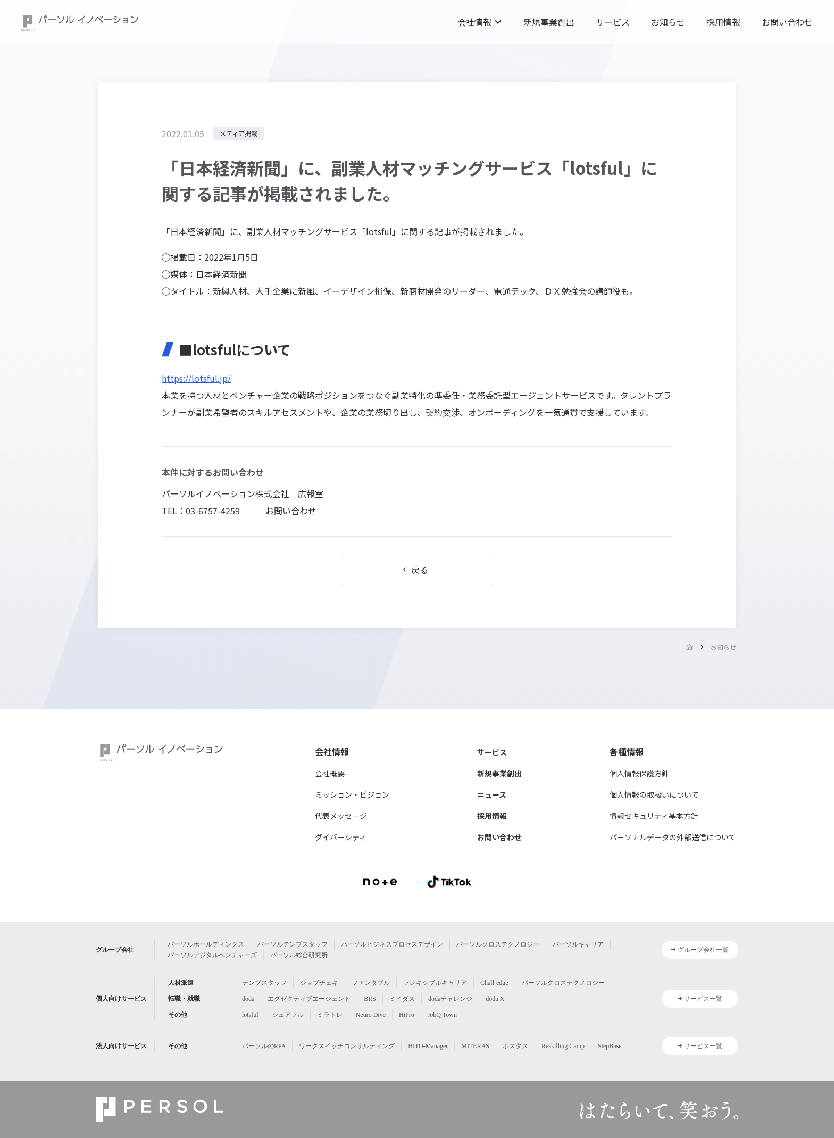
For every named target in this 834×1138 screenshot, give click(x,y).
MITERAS (475, 1046)
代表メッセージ (341, 815)
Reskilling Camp (563, 1046)
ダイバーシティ (340, 837)
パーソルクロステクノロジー (497, 944)
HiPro (406, 1014)
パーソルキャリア (578, 944)
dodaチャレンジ (450, 998)
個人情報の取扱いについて (654, 794)
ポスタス (515, 1046)
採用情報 (723, 21)
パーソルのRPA (264, 1046)
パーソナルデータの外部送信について (673, 837)
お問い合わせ (787, 21)
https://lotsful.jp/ (196, 378)
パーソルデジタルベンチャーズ (212, 955)
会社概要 (330, 773)
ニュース (491, 794)
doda (248, 998)
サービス (613, 21)
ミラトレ (330, 1014)
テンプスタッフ (264, 982)
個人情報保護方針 (639, 773)
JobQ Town (442, 1014)
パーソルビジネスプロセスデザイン (392, 944)
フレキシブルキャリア (435, 982)
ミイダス (402, 998)
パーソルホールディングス (206, 944)
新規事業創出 (548, 21)
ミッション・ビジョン (352, 794)
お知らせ (668, 21)
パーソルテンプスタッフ (292, 944)
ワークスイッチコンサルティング (347, 1046)
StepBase (610, 1046)
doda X (495, 998)
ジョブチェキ (319, 982)
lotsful (250, 1014)
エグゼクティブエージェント (309, 998)
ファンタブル (371, 982)
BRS (370, 998)
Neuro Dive (371, 1014)
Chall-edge (494, 982)
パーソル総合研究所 (299, 955)
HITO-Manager (428, 1046)
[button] (480, 21)
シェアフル (288, 1014)
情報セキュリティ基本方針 (654, 815)
